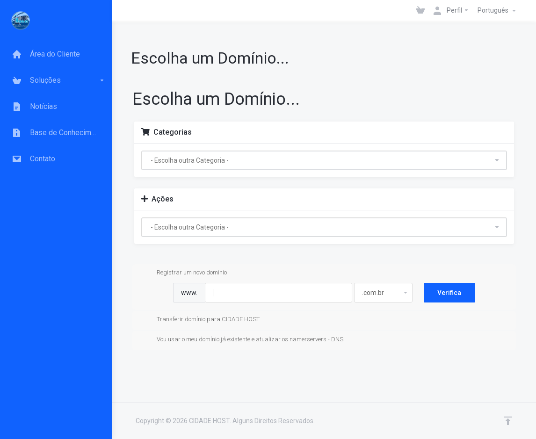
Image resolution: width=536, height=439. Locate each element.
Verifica (449, 292)
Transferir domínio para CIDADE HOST (201, 320)
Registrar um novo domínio (184, 273)
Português (498, 11)
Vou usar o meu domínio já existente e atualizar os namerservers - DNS (242, 340)
